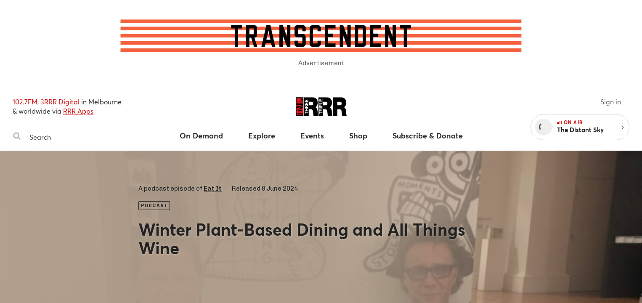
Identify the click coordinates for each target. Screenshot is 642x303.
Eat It (213, 188)
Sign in (610, 101)
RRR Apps (78, 110)
